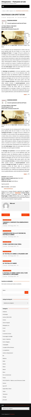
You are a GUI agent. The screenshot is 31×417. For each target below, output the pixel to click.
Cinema (4, 319)
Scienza (4, 383)
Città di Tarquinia (6, 322)
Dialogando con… (6, 325)
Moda (4, 361)
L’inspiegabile (5, 344)
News (4, 372)
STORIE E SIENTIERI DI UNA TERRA (12, 244)
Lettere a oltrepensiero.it (8, 353)
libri (3, 355)
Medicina (4, 358)
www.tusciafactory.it (8, 188)
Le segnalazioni (6, 350)
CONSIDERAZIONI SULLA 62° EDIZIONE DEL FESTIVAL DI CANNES (14, 234)
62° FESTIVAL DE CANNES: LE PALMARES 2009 (15, 253)
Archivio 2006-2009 (22, 17)
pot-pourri (5, 399)
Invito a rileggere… (6, 341)
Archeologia (5, 314)
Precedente (6, 214)
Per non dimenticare (7, 374)
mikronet (4, 17)
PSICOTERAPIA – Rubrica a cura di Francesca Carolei (14, 380)
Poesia (4, 377)
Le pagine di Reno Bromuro (8, 347)
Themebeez (12, 414)
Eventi (4, 328)
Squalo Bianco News (7, 388)
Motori (4, 366)
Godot (4, 330)
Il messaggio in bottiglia (7, 336)
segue (25, 94)
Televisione (5, 394)
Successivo (25, 214)
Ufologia (4, 397)
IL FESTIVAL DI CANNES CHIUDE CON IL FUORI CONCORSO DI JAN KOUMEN (15, 273)
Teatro (4, 391)
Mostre (4, 364)
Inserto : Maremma (7, 339)
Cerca (4, 290)
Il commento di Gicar (7, 333)
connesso (9, 283)
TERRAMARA (18, 193)
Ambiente (5, 311)
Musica (4, 369)
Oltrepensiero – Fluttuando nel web (14, 2)
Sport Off (5, 386)
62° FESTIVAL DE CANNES (10, 263)
